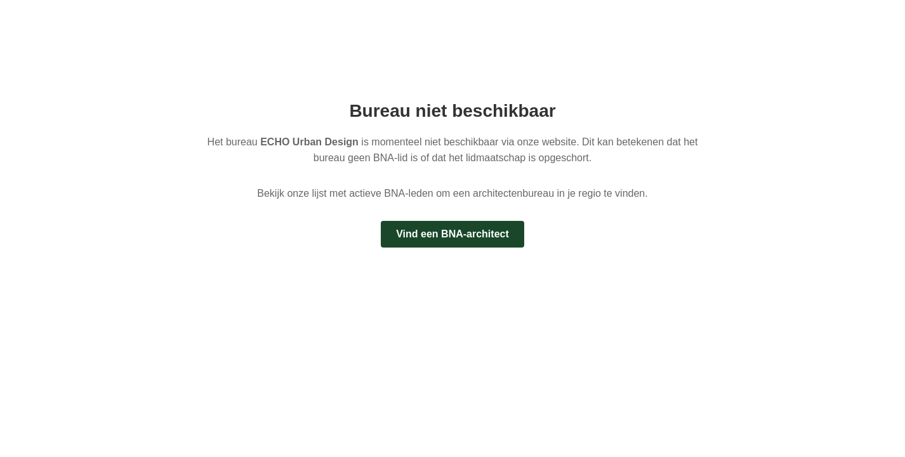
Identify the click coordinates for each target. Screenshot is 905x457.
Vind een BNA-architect (452, 233)
